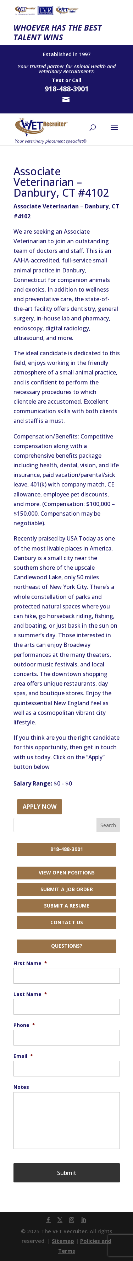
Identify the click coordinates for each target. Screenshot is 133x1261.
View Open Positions (67, 872)
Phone (24, 1025)
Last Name (30, 994)
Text (58, 80)
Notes (21, 1087)
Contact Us (66, 922)
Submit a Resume (66, 905)
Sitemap (63, 1240)
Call (76, 80)
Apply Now (39, 806)
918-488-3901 (66, 849)
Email (23, 1056)
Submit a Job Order (66, 889)
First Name (30, 963)
